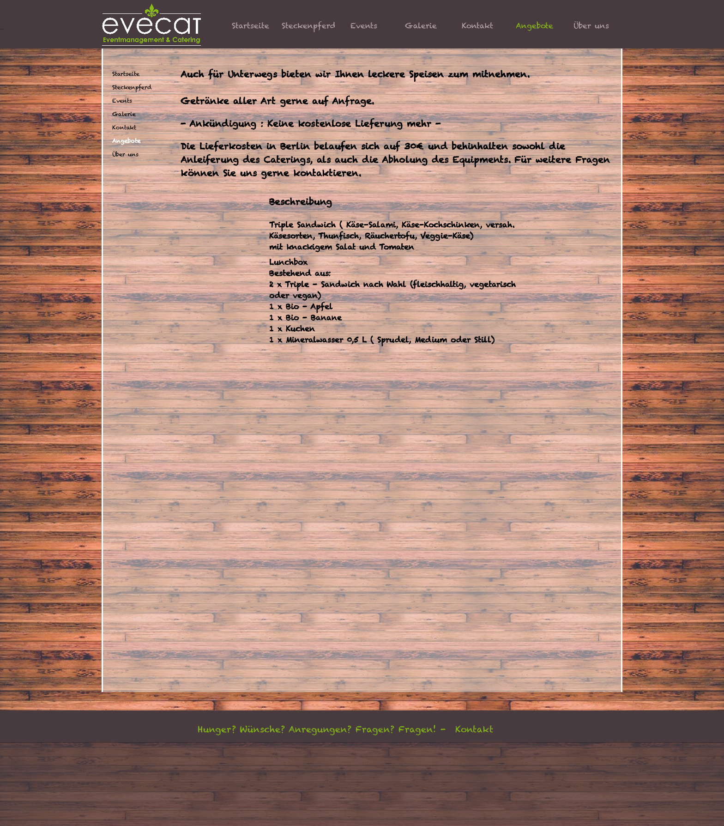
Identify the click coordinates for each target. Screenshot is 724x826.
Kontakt (477, 25)
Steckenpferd (309, 25)
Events (363, 25)
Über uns (591, 25)
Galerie (421, 25)
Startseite (250, 25)
